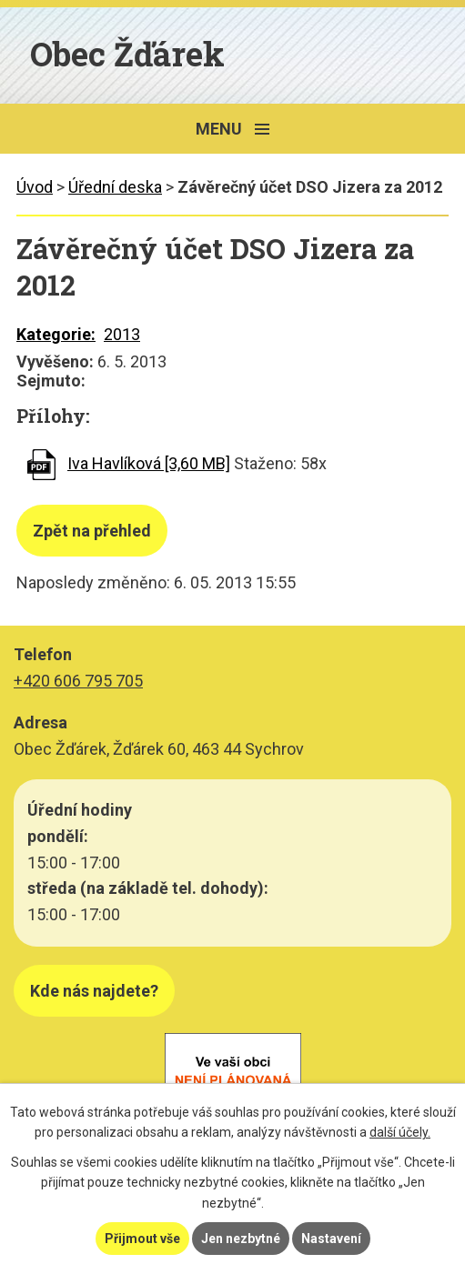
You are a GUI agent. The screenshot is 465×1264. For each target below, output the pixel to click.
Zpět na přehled (92, 530)
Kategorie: (56, 334)
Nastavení (331, 1238)
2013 (122, 334)
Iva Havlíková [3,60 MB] (148, 463)
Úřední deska (115, 186)
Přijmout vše (142, 1238)
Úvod (34, 186)
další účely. (399, 1132)
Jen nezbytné (240, 1238)
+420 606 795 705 (78, 680)
